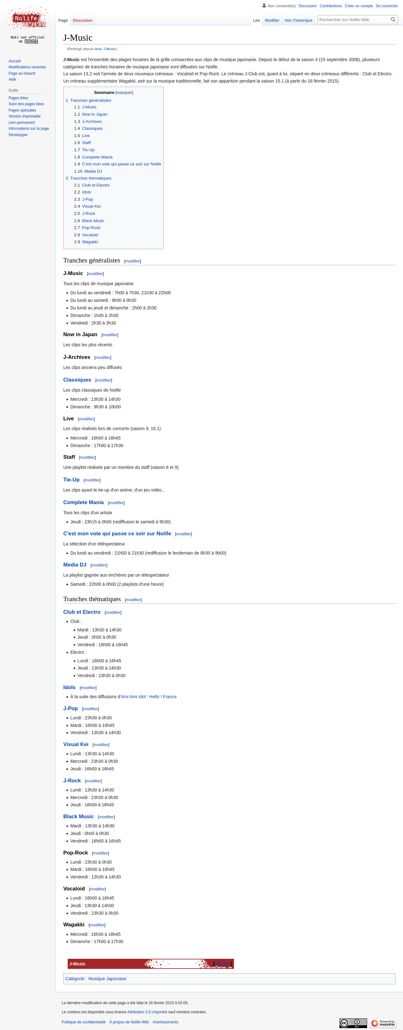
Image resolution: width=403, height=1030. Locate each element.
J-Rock (72, 781)
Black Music (78, 817)
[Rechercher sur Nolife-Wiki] (357, 19)
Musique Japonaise (107, 978)
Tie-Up (71, 480)
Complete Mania (83, 502)
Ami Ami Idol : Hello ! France (149, 696)
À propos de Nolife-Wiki (129, 1022)
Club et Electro (81, 612)
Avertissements (166, 1022)
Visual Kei (75, 744)
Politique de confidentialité (83, 1022)
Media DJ (75, 565)
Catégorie (74, 978)
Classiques (77, 380)
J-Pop (70, 708)
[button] (18, 135)
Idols (69, 687)
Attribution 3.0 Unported (147, 1012)
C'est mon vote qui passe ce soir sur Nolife (117, 534)
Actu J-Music (105, 49)
